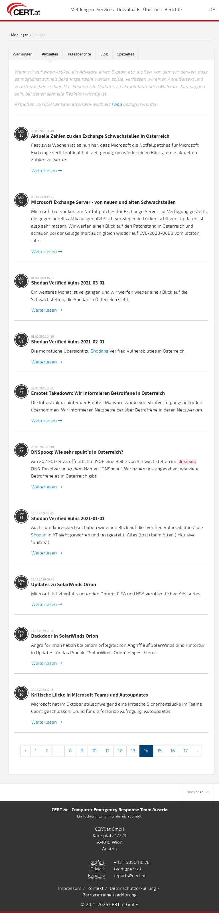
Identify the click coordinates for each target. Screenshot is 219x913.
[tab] (50, 54)
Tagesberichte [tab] (79, 54)
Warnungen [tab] (23, 54)
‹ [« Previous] (25, 751)
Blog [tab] (104, 54)
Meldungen (19, 35)
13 (133, 751)
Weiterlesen (46, 171)
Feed (116, 104)
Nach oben (198, 792)
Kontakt (96, 888)
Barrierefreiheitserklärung (109, 895)
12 (120, 751)
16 (173, 751)
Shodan (38, 535)
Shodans (99, 351)
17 (186, 751)
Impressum (69, 888)
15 (159, 751)
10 (94, 751)
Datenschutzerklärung (133, 888)
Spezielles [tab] (125, 54)
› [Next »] (197, 751)
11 (107, 751)
